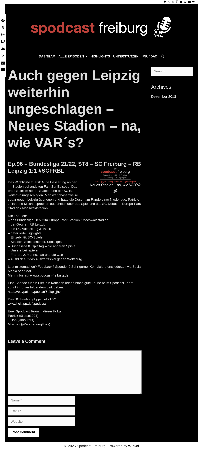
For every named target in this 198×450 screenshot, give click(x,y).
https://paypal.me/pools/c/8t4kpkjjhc (34, 292)
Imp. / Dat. (149, 56)
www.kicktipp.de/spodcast (27, 303)
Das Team (47, 56)
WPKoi (133, 446)
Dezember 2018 (163, 96)
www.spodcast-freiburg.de (49, 275)
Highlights (100, 56)
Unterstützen (126, 56)
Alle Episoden (73, 56)
